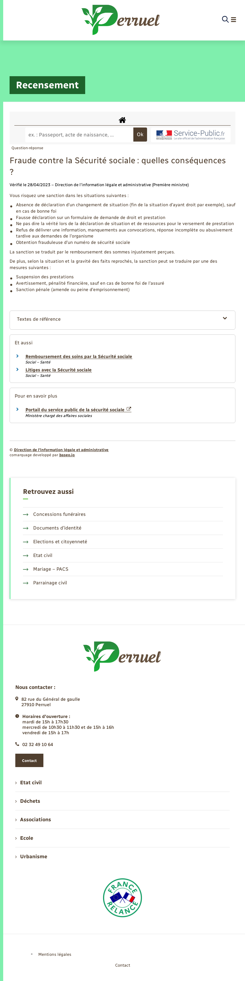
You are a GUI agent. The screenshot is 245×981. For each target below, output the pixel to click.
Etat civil (37, 555)
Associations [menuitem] (33, 819)
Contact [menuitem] (122, 965)
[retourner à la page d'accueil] (121, 20)
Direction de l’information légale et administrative (61, 450)
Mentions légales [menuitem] (54, 954)
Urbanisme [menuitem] (31, 856)
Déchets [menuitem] (27, 801)
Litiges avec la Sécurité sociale (59, 370)
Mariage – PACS (45, 569)
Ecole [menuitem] (24, 838)
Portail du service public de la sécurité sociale (78, 410)
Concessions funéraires (54, 514)
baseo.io (67, 455)
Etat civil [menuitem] (28, 783)
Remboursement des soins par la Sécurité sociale (79, 356)
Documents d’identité (52, 528)
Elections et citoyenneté (55, 542)
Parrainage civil (45, 583)
